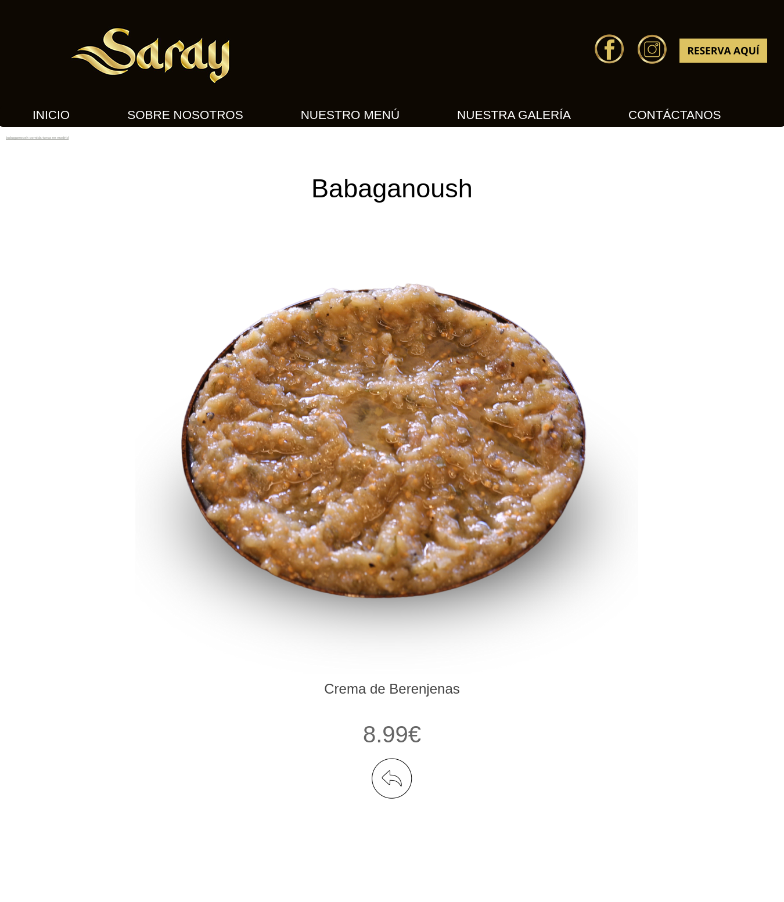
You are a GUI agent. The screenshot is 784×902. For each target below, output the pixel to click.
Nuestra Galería (514, 114)
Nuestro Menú (350, 114)
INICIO (51, 114)
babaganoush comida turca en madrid (37, 137)
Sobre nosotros (185, 114)
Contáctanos (674, 114)
